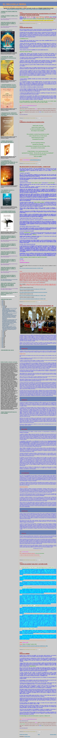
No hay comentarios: (33, 23)
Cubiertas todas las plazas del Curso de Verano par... (9, 313)
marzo (3, 335)
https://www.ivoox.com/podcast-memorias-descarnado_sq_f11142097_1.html (31, 268)
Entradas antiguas (53, 734)
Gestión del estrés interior (26, 27)
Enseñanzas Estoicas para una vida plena (8, 323)
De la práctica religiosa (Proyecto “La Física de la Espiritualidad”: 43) (36, 305)
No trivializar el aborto (5, 325)
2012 (2, 344)
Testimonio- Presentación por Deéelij (7, 314)
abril (3, 334)
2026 (2, 300)
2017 (2, 340)
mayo (3, 333)
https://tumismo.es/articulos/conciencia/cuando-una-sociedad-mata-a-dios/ (34, 645)
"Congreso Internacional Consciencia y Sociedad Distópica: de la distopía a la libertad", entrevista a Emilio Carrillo (38, 14)
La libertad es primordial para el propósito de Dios (32, 122)
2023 (2, 303)
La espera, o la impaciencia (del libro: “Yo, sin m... (9, 326)
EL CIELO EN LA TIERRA (14, 4)
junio (3, 332)
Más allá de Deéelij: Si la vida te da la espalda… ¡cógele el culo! (35, 166)
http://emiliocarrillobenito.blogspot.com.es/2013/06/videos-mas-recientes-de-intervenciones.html (9, 280)
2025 (2, 301)
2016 (2, 341)
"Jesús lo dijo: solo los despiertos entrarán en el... (9, 329)
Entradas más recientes (24, 734)
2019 (2, 338)
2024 (2, 302)
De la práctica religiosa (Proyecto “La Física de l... (9, 311)
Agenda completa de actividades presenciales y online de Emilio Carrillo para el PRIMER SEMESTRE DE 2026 (28, 9)
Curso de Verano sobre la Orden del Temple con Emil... (9, 319)
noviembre (4, 306)
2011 (2, 345)
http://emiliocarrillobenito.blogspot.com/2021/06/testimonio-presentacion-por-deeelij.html (33, 292)
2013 (2, 343)
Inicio (39, 734)
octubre (3, 307)
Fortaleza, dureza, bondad (5, 324)
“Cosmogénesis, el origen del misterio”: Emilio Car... (9, 328)
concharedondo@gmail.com (35, 159)
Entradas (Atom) (27, 736)
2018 (2, 339)
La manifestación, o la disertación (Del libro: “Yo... (9, 320)
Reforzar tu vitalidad (24, 653)
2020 (2, 337)
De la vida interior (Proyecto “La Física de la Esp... (9, 321)
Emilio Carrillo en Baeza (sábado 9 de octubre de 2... (9, 327)
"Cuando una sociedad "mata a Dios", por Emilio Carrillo (33, 564)
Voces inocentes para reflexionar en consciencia (9, 317)
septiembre (4, 330)
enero (3, 336)
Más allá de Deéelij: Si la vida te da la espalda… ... (9, 310)
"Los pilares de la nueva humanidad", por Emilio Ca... (9, 322)
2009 (2, 347)
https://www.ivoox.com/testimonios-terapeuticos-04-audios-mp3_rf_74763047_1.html (32, 298)
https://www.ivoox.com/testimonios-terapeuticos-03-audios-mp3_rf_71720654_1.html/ (33, 295)
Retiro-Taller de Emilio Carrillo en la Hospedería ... (9, 316)
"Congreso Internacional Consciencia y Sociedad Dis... (9, 308)
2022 (2, 304)
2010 (2, 346)
